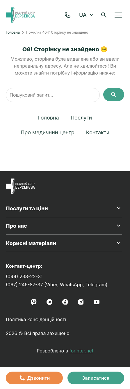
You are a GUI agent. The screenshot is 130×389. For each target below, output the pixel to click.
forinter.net (81, 351)
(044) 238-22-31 (24, 276)
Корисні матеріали (64, 243)
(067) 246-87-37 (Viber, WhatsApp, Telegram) (57, 284)
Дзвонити (34, 377)
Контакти (97, 132)
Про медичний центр (47, 132)
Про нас (64, 225)
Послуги (81, 118)
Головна (13, 32)
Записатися (95, 378)
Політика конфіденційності (36, 319)
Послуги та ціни (64, 208)
